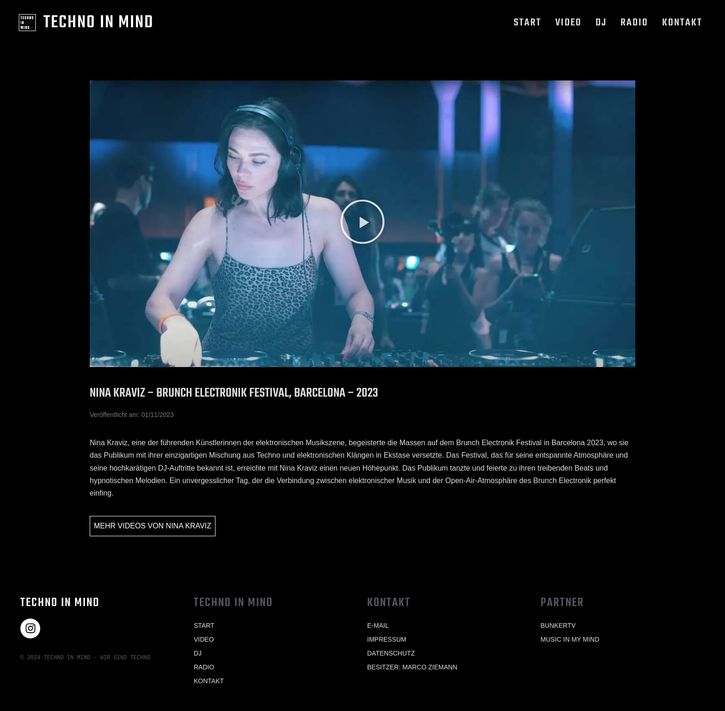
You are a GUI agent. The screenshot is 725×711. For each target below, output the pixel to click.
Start (527, 22)
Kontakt (682, 22)
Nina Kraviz (188, 526)
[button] (362, 223)
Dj (601, 22)
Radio (634, 22)
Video (568, 22)
